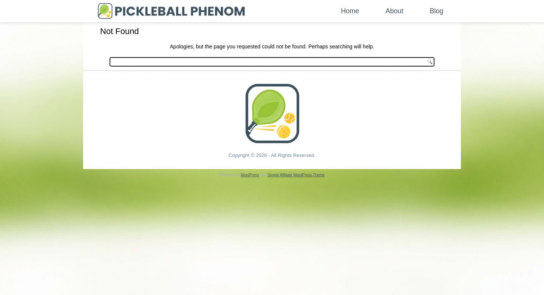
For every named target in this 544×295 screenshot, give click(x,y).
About (394, 11)
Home (350, 11)
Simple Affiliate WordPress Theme (296, 175)
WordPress (249, 175)
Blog (437, 11)
